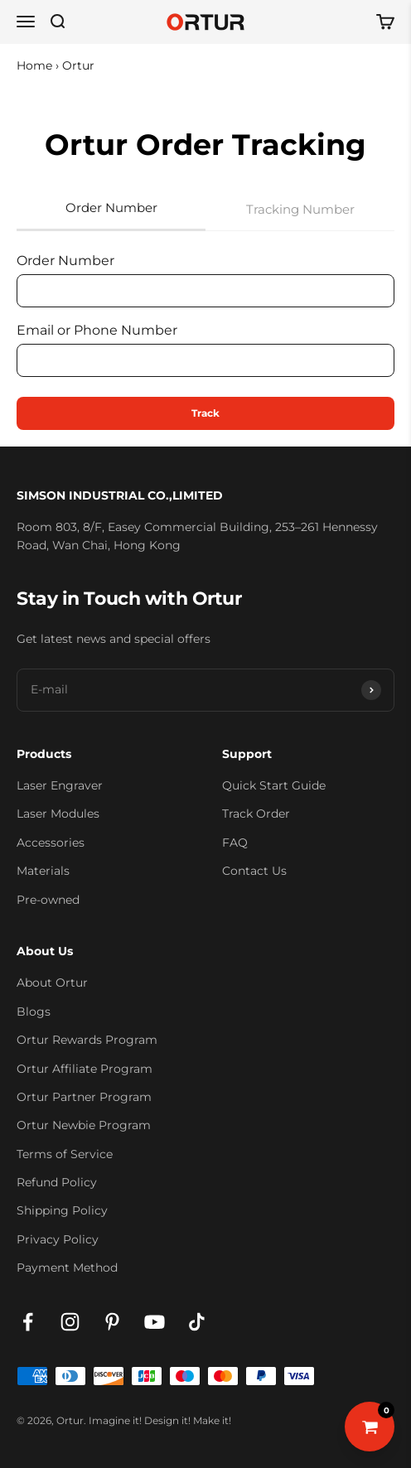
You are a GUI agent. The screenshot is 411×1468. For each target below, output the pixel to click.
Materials (43, 870)
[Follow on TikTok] (197, 1322)
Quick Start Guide (274, 785)
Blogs (34, 1011)
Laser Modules (58, 813)
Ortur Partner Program (84, 1096)
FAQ (235, 842)
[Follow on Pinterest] (112, 1322)
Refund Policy (57, 1182)
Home (34, 65)
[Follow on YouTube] (154, 1322)
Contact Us (254, 870)
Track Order (256, 813)
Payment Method (67, 1267)
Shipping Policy (62, 1210)
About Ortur (52, 982)
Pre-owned (48, 899)
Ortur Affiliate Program (84, 1068)
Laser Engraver (60, 785)
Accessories (51, 842)
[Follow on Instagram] (70, 1322)
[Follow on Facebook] (28, 1322)
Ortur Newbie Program (84, 1125)
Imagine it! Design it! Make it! (160, 1420)
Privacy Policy (58, 1239)
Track (205, 413)
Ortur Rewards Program (87, 1039)
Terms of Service (65, 1154)
